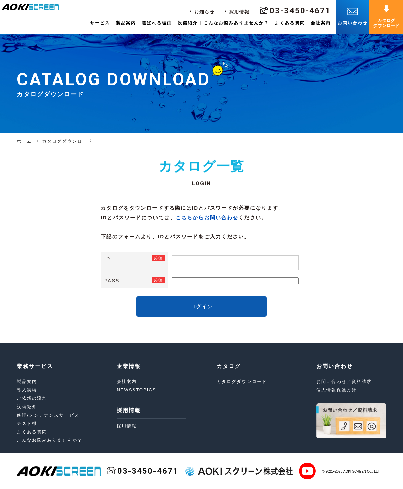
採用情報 (239, 11)
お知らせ (204, 11)
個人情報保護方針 (336, 389)
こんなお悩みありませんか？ (236, 23)
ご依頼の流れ (32, 398)
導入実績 (27, 389)
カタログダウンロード (242, 381)
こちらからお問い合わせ (207, 217)
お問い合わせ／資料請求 (344, 381)
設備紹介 (188, 23)
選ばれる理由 (157, 23)
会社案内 (321, 23)
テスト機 (27, 423)
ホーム (24, 141)
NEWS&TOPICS (136, 389)
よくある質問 (290, 23)
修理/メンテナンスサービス (48, 415)
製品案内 (126, 23)
